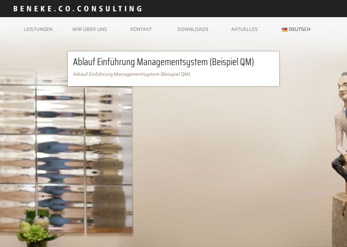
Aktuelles (244, 29)
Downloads (192, 29)
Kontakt (141, 29)
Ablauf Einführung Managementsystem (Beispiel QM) (131, 74)
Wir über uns (89, 29)
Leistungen (38, 29)
